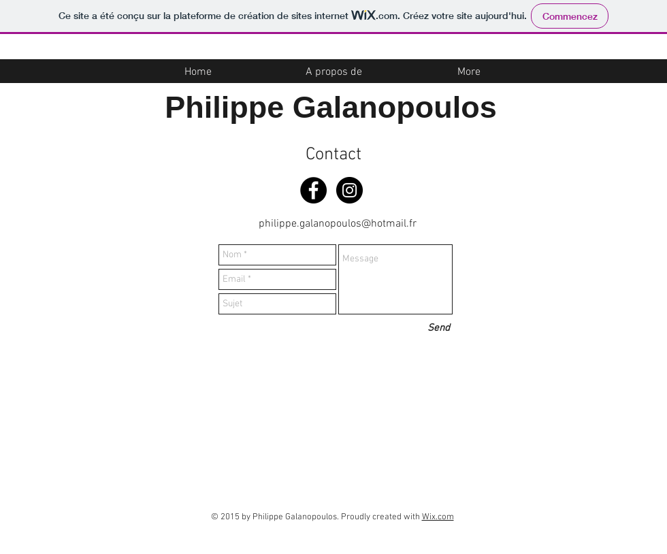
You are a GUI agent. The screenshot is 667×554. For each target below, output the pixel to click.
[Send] (438, 328)
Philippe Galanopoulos (331, 107)
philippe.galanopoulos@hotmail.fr (338, 224)
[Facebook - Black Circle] (313, 190)
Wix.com (438, 517)
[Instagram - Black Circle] (349, 190)
